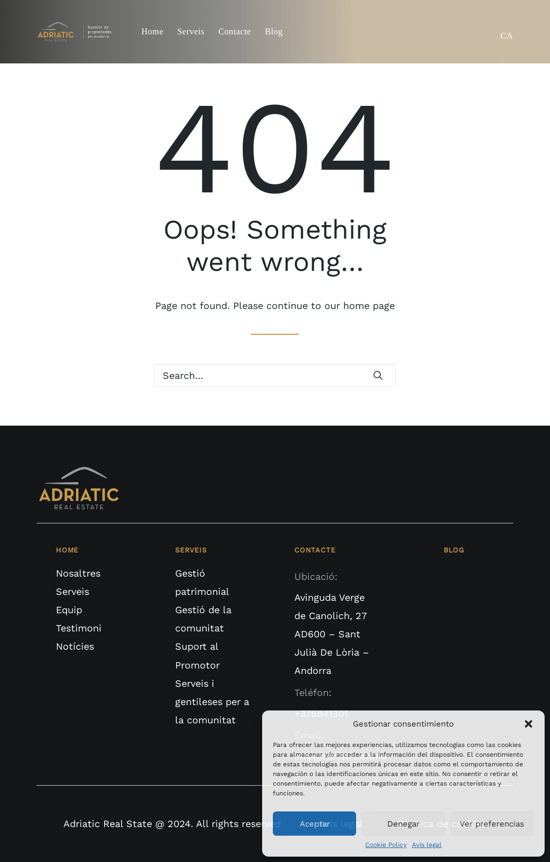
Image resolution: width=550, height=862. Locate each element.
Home (152, 31)
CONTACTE (314, 550)
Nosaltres (78, 573)
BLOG (454, 550)
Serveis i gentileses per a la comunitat (212, 701)
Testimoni (79, 628)
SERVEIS (191, 550)
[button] (528, 724)
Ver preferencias (492, 824)
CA (507, 35)
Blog (274, 31)
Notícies (75, 646)
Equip (69, 609)
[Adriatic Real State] (77, 31)
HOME (67, 550)
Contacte (235, 31)
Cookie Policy (386, 845)
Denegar (403, 824)
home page (369, 305)
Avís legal (427, 845)
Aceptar (315, 824)
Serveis (190, 31)
